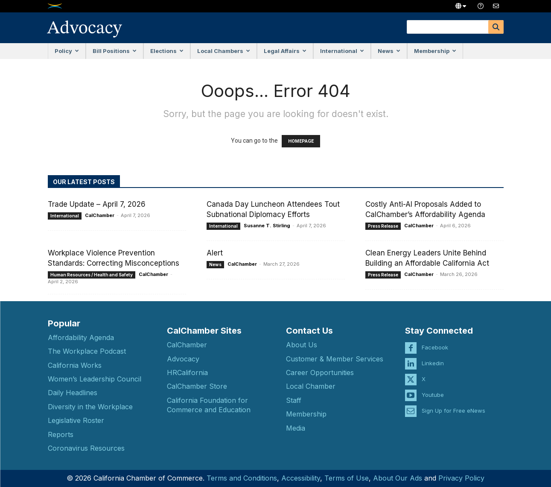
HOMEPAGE (301, 141)
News (389, 50)
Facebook (435, 340)
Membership (435, 50)
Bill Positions (115, 50)
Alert (215, 253)
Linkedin (433, 355)
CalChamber (99, 215)
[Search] (496, 27)
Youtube (433, 387)
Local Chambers (223, 50)
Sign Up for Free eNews (453, 403)
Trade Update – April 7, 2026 (97, 204)
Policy (67, 50)
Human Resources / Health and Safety (91, 274)
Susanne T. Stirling (267, 226)
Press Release (383, 226)
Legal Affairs (285, 50)
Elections (167, 50)
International (342, 50)
